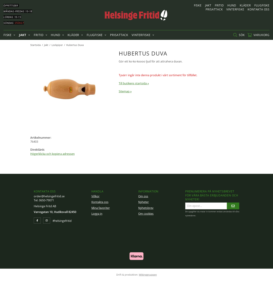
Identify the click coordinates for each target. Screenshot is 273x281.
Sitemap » (125, 91)
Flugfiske (262, 5)
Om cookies (146, 214)
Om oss (143, 196)
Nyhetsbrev (145, 208)
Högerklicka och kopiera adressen (52, 154)
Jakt (208, 5)
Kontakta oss (259, 9)
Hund (231, 5)
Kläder (245, 5)
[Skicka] (233, 206)
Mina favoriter (100, 208)
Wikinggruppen (148, 274)
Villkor (95, 196)
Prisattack (214, 9)
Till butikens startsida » (134, 83)
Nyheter (143, 202)
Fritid (219, 5)
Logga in (96, 214)
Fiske (198, 5)
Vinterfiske (235, 9)
